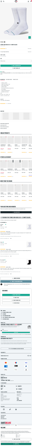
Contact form (12, 380)
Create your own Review (16, 281)
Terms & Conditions (3, 415)
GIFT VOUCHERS (19, 400)
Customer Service (5, 319)
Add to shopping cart (16, 65)
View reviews (29, 48)
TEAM (18, 399)
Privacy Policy (2, 416)
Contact (2, 400)
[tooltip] (5, 224)
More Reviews (16, 278)
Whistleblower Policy (3, 418)
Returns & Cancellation (6, 312)
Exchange (3, 314)
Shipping (3, 310)
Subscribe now (16, 332)
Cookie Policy (2, 417)
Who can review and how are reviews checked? (8, 220)
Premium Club (9, 284)
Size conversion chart (6, 315)
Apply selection (16, 439)
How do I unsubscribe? (28, 334)
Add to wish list (16, 68)
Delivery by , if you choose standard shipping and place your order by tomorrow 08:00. (16, 72)
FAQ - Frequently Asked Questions (8, 317)
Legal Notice (3, 412)
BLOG (18, 398)
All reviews (2, 397)
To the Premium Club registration (16, 348)
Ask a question (16, 212)
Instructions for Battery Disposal (5, 399)
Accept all (16, 443)
